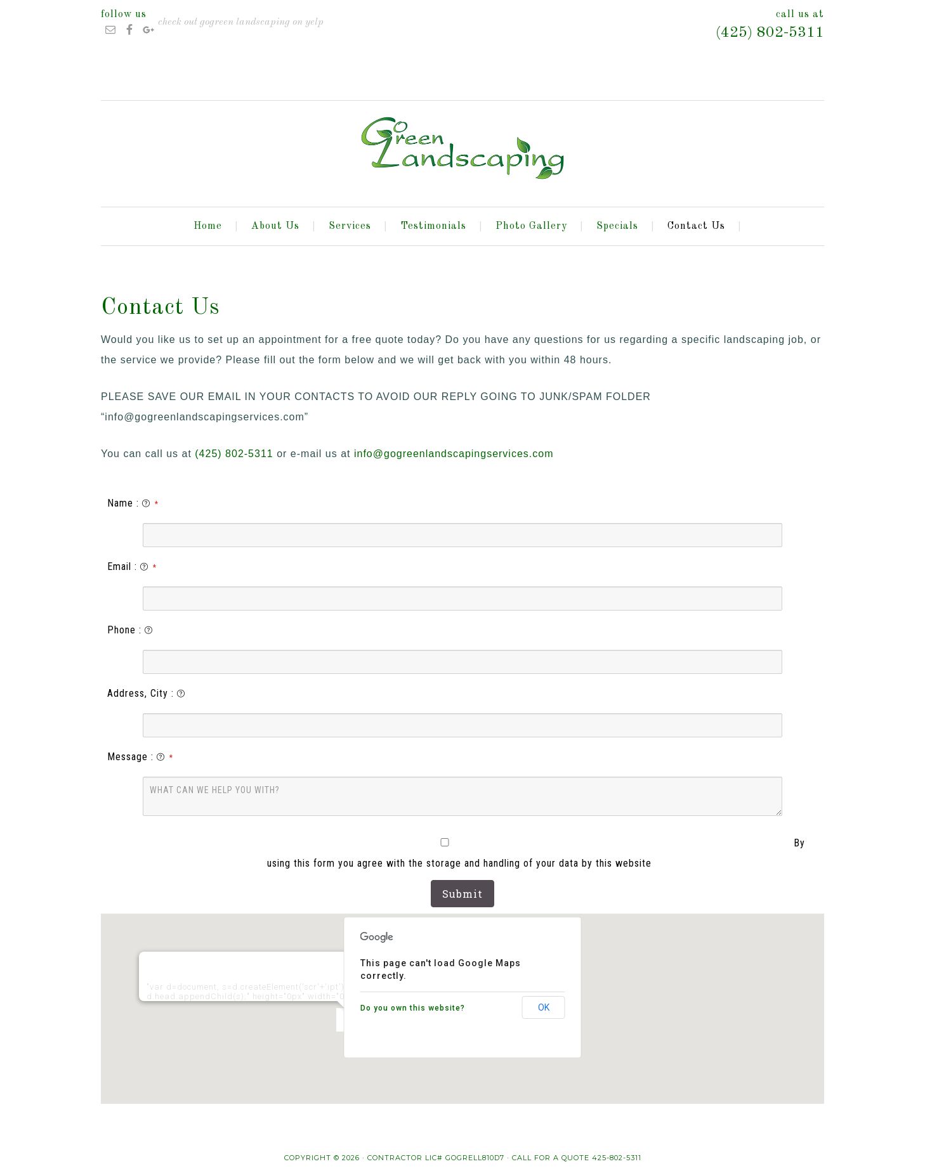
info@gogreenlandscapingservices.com (454, 453)
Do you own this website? (412, 1008)
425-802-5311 (616, 1157)
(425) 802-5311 (770, 33)
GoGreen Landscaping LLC (462, 148)
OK (543, 1007)
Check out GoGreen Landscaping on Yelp (241, 22)
